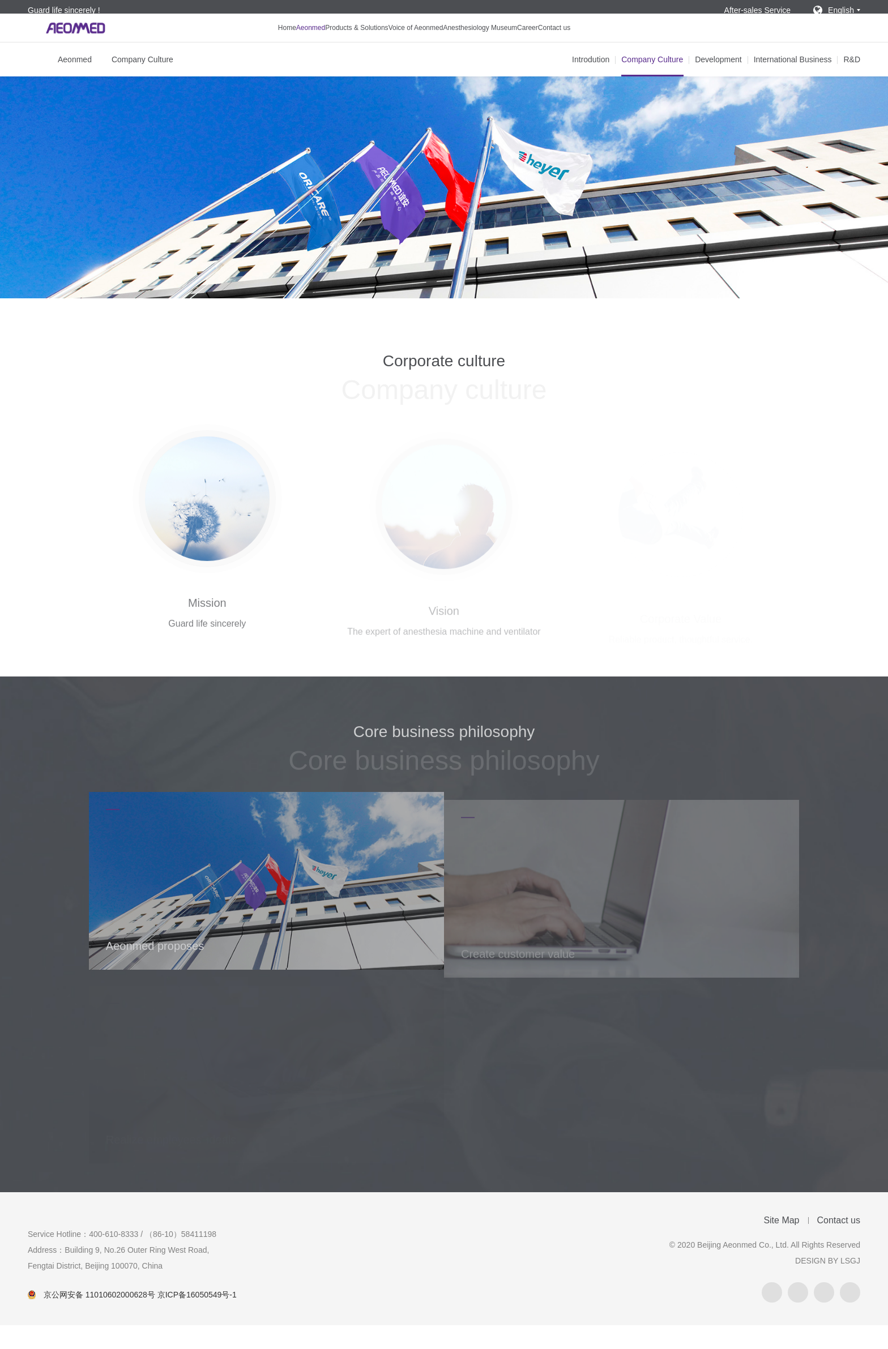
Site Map (781, 1244)
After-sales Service (757, 10)
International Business (793, 83)
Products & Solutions (334, 43)
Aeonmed (269, 43)
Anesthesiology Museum (501, 43)
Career (567, 43)
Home (230, 43)
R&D (851, 83)
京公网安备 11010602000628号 (99, 1318)
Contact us (610, 43)
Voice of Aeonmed (414, 43)
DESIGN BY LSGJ (827, 1284)
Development (718, 83)
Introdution (590, 83)
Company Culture (142, 83)
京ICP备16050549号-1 (197, 1318)
